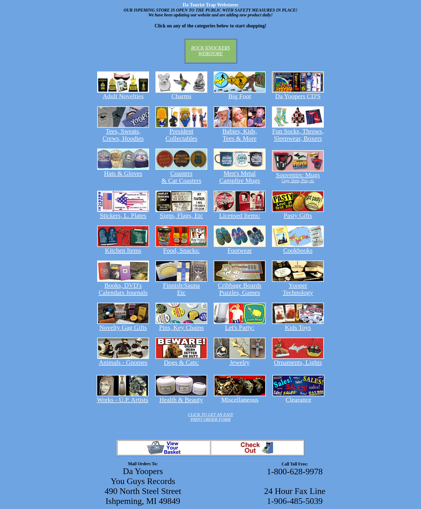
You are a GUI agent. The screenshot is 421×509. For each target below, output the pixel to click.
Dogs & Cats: (181, 359)
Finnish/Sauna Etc (181, 286)
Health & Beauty (181, 397)
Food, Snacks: (181, 247)
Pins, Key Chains (181, 324)
